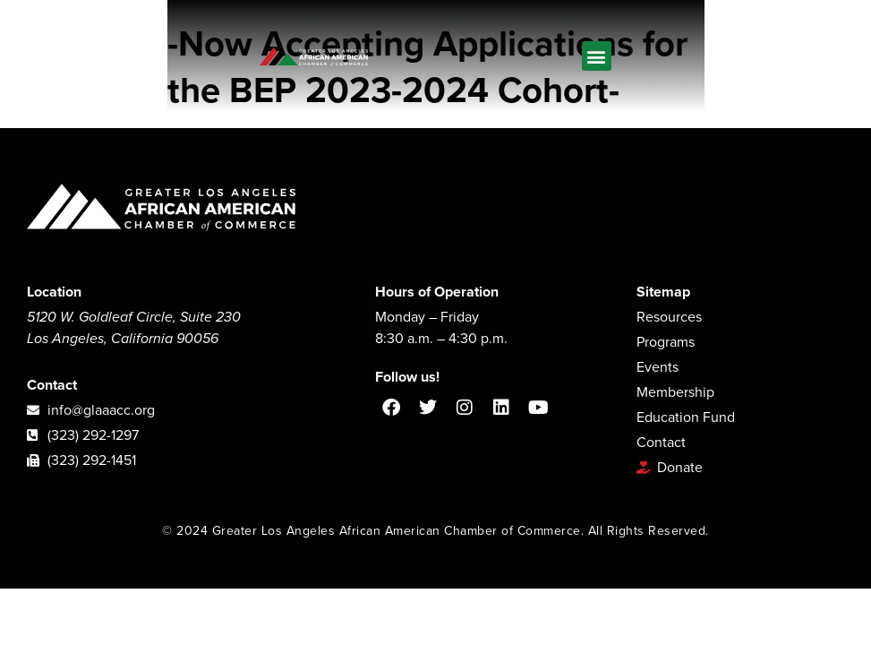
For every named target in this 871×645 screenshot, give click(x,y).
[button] (596, 56)
